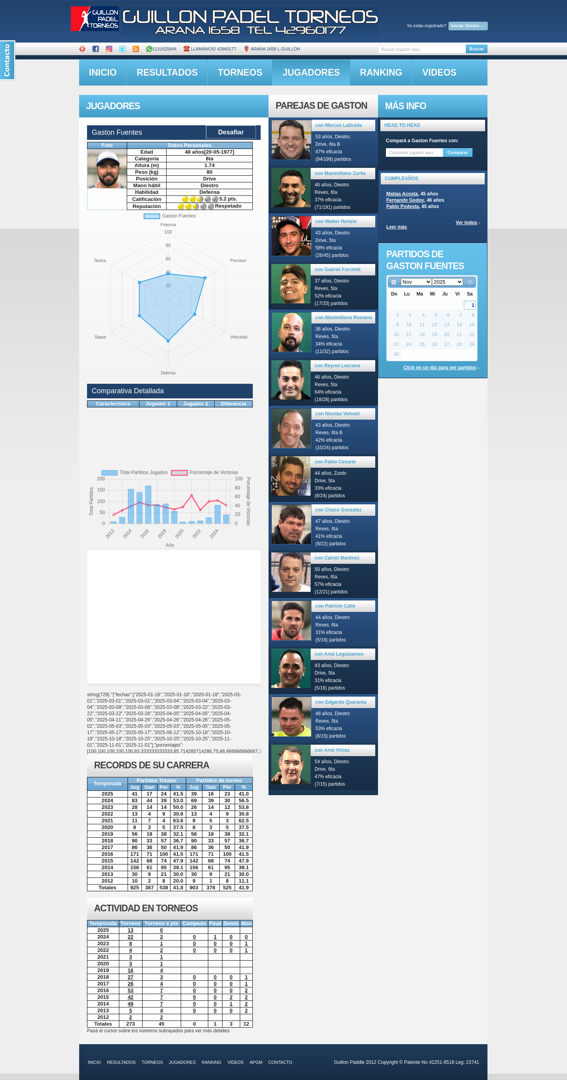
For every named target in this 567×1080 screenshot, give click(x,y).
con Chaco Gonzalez (338, 510)
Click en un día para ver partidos (440, 367)
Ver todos (466, 222)
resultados (167, 72)
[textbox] (422, 49)
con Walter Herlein (336, 221)
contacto (280, 1062)
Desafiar (231, 132)
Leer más (396, 227)
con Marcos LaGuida (338, 125)
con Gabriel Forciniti (338, 269)
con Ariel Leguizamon (339, 654)
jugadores (311, 72)
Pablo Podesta (402, 206)
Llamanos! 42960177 (209, 48)
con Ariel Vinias (332, 750)
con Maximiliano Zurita (340, 173)
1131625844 (161, 48)
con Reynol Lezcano (337, 365)
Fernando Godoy (405, 200)
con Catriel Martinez (337, 558)
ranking (381, 72)
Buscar (476, 48)
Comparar (458, 152)
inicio (103, 72)
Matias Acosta (402, 194)
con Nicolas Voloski (337, 413)
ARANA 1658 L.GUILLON (271, 48)
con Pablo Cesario (335, 462)
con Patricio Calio (335, 606)
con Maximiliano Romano (343, 317)
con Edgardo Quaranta (340, 702)
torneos (240, 72)
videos (439, 72)
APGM (256, 1062)
